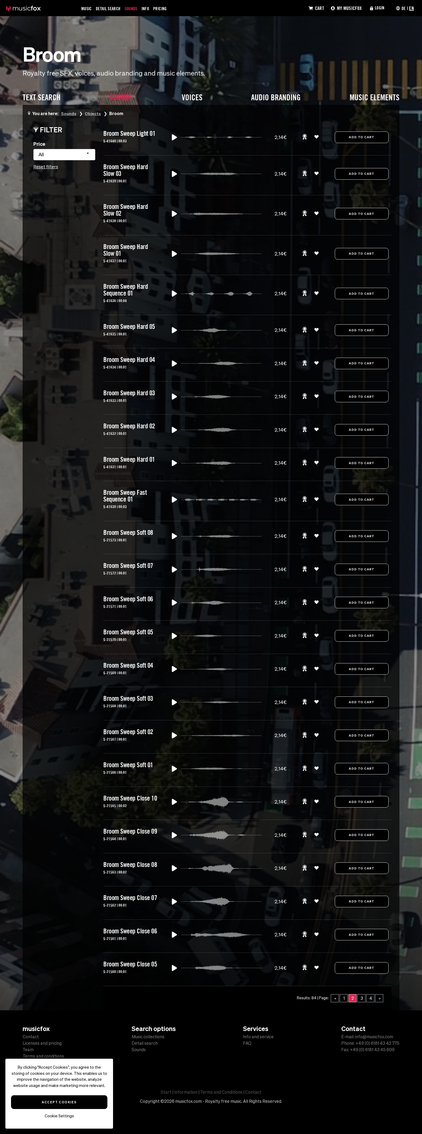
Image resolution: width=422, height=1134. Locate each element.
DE (403, 8)
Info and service (258, 1036)
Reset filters (45, 166)
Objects (93, 113)
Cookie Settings (59, 1116)
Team (28, 1049)
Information (186, 1092)
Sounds (136, 8)
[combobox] (64, 154)
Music (87, 8)
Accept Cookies (59, 1102)
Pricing (168, 8)
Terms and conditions (43, 1056)
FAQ (247, 1043)
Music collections (148, 1036)
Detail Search (111, 8)
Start (166, 1092)
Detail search (145, 1043)
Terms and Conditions (221, 1092)
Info (152, 8)
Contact (31, 1036)
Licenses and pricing (42, 1043)
